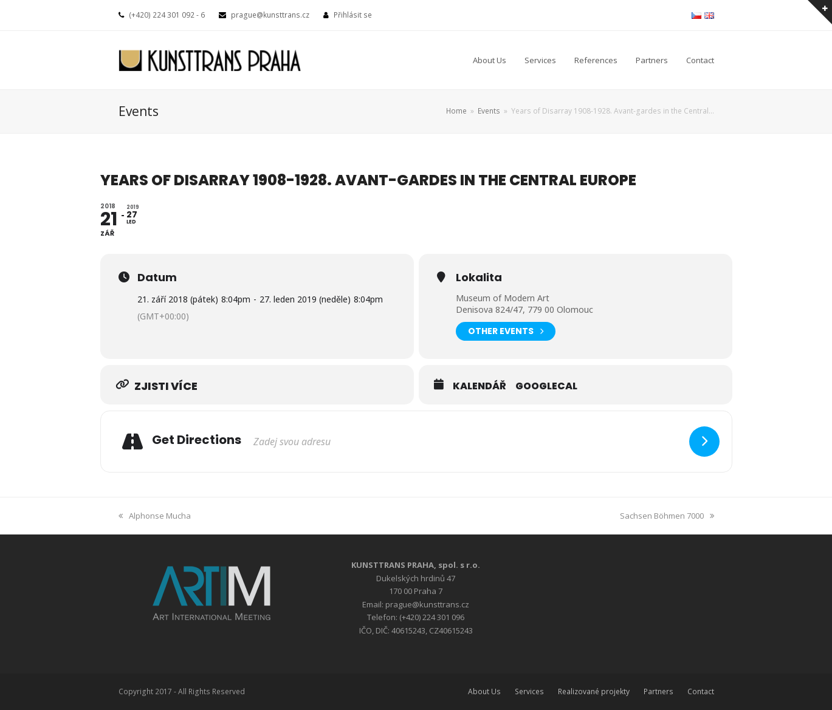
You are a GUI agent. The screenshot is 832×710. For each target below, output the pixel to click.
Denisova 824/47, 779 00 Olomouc (524, 309)
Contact (700, 691)
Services (529, 691)
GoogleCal (546, 386)
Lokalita (479, 277)
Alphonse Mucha (155, 515)
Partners (658, 691)
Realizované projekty (594, 691)
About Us (484, 691)
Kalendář (479, 386)
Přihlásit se (353, 15)
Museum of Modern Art (502, 298)
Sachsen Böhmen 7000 (667, 515)
